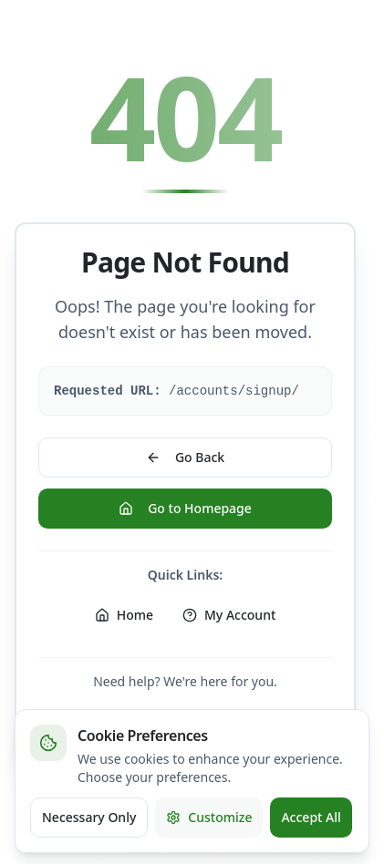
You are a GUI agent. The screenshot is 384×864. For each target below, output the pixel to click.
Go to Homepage (185, 508)
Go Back (185, 457)
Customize (209, 817)
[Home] (124, 615)
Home (124, 614)
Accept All (310, 817)
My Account (228, 614)
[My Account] (228, 615)
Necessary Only (89, 817)
